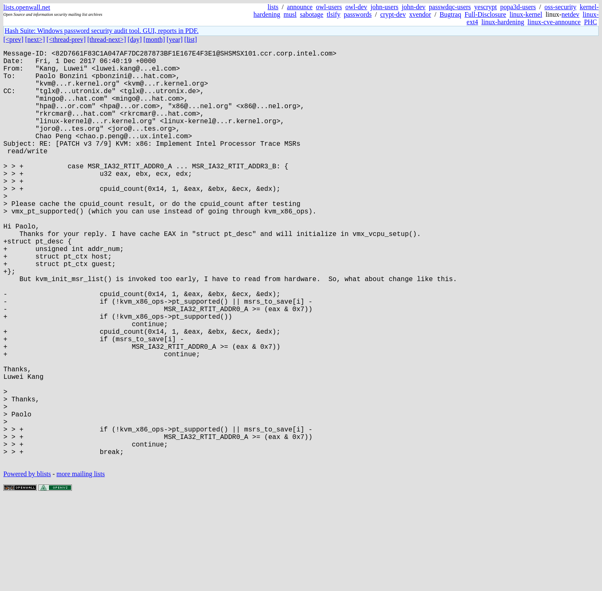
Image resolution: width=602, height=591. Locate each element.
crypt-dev (393, 14)
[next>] (35, 39)
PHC (590, 21)
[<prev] (13, 39)
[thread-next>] (106, 39)
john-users (384, 6)
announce (299, 6)
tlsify (333, 14)
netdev (570, 14)
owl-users (329, 6)
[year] (175, 39)
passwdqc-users (450, 6)
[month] (154, 39)
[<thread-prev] (65, 39)
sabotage (311, 14)
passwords (358, 14)
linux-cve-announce (554, 21)
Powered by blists (27, 565)
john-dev (414, 6)
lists (273, 6)
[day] (135, 39)
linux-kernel (526, 14)
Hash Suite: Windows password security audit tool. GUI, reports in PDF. (102, 30)
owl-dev (356, 6)
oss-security (560, 6)
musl (289, 14)
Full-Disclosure (485, 14)
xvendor (420, 14)
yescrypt (485, 6)
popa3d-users (518, 6)
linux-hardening (503, 21)
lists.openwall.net (26, 7)
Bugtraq (451, 14)
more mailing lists (80, 565)
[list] (190, 39)
